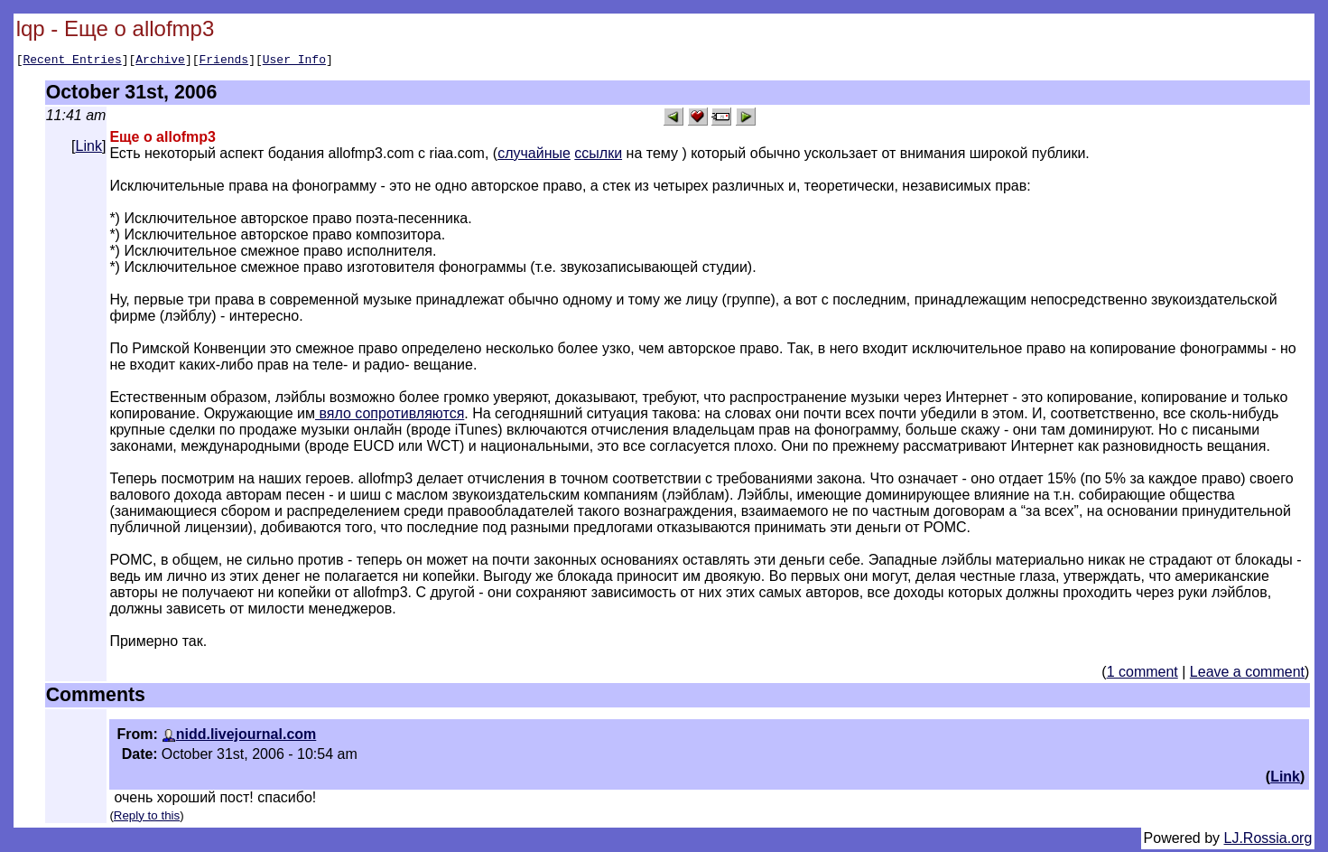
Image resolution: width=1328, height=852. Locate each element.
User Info (294, 61)
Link (89, 148)
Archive (160, 61)
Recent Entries (72, 61)
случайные (534, 156)
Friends (224, 61)
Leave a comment (1247, 674)
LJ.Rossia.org (1268, 840)
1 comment (1142, 674)
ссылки (598, 156)
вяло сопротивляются (389, 416)
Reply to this (147, 818)
